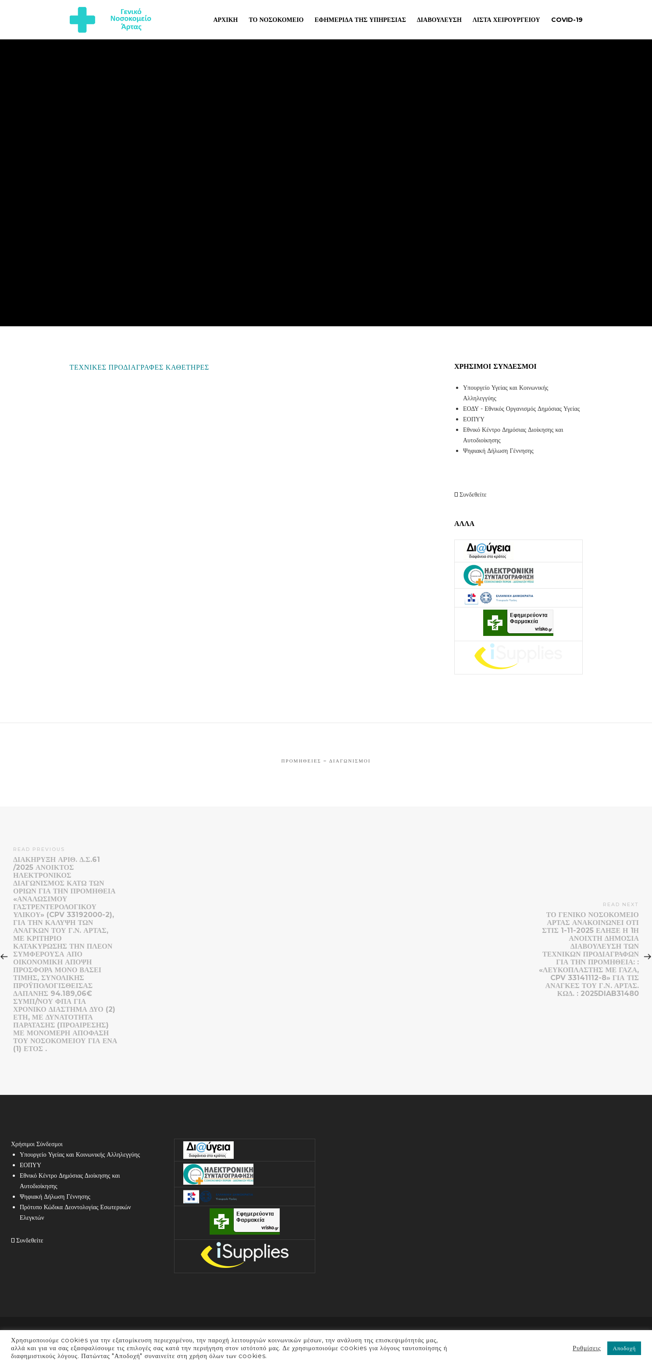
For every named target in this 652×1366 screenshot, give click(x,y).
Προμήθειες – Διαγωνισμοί (326, 761)
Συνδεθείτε (470, 494)
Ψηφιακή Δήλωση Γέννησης (498, 451)
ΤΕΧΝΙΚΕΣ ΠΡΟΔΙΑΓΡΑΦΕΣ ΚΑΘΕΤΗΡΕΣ (140, 367)
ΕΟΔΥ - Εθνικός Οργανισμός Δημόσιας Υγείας (521, 409)
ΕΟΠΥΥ (474, 419)
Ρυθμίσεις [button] (587, 1348)
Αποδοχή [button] (624, 1348)
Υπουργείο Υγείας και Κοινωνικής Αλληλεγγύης (80, 1154)
